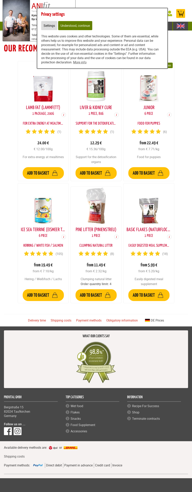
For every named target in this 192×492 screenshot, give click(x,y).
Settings (49, 25)
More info (80, 62)
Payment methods (89, 320)
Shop (135, 412)
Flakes (75, 412)
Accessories (79, 431)
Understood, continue (75, 25)
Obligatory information (122, 320)
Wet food (77, 406)
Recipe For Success (145, 406)
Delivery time (37, 320)
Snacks (76, 418)
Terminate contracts (146, 418)
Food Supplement (83, 425)
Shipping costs (61, 320)
